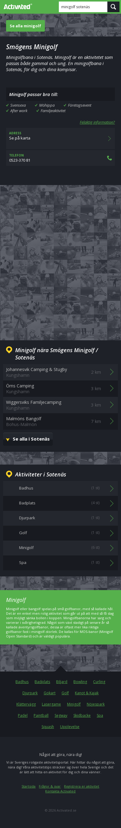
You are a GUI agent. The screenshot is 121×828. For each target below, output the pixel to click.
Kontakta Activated (60, 791)
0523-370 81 (60, 158)
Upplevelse (69, 726)
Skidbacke (82, 715)
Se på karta (60, 138)
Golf (65, 693)
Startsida (28, 786)
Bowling (80, 681)
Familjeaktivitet (53, 110)
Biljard (61, 681)
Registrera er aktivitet (81, 786)
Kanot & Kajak (87, 693)
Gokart (49, 693)
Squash (48, 726)
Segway (61, 715)
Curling (99, 681)
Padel (23, 715)
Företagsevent (79, 105)
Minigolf (74, 704)
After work (18, 110)
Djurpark (30, 693)
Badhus (22, 681)
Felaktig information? (97, 122)
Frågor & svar (50, 786)
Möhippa (47, 105)
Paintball (41, 715)
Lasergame (51, 704)
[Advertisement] (60, 257)
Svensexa (18, 105)
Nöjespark (96, 704)
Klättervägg (26, 704)
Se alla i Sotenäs (31, 439)
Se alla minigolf (25, 26)
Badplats (42, 681)
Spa (100, 715)
